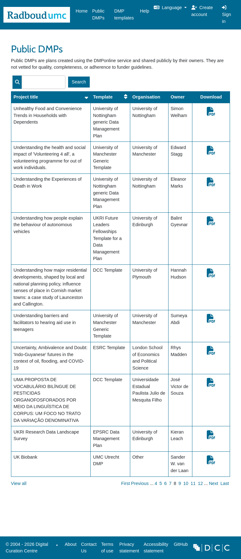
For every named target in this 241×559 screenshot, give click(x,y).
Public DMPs (98, 14)
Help (144, 10)
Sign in (226, 14)
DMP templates (124, 14)
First (125, 483)
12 (200, 483)
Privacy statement (129, 548)
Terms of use (107, 548)
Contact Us (89, 548)
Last (224, 483)
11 (192, 483)
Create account (202, 11)
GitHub (179, 546)
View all (18, 483)
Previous (140, 483)
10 (185, 483)
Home (82, 10)
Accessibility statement (156, 548)
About (71, 544)
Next (213, 483)
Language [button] (168, 7)
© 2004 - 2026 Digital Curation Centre (25, 549)
